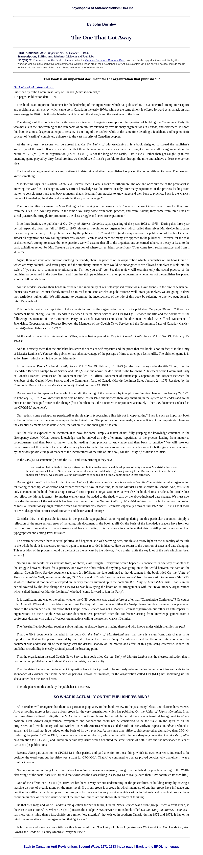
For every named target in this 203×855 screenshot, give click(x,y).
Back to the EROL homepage (157, 846)
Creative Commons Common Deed (105, 60)
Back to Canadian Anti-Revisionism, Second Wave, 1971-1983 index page (78, 846)
